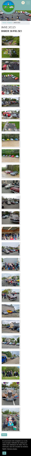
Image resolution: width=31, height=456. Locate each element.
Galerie (10, 22)
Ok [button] (4, 453)
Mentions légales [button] (12, 449)
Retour (4, 434)
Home (4, 22)
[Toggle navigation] (28, 2)
